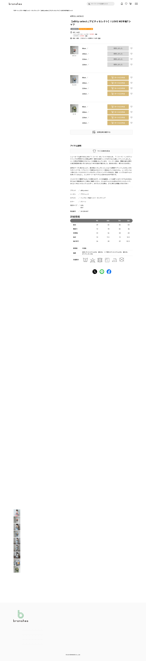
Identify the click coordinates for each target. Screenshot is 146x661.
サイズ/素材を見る (103, 151)
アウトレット (85, 194)
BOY (82, 207)
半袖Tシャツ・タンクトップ (96, 198)
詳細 (96, 34)
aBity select (77, 16)
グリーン (83, 202)
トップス (83, 198)
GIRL (82, 205)
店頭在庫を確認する (103, 132)
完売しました (118, 48)
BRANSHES (73, 654)
